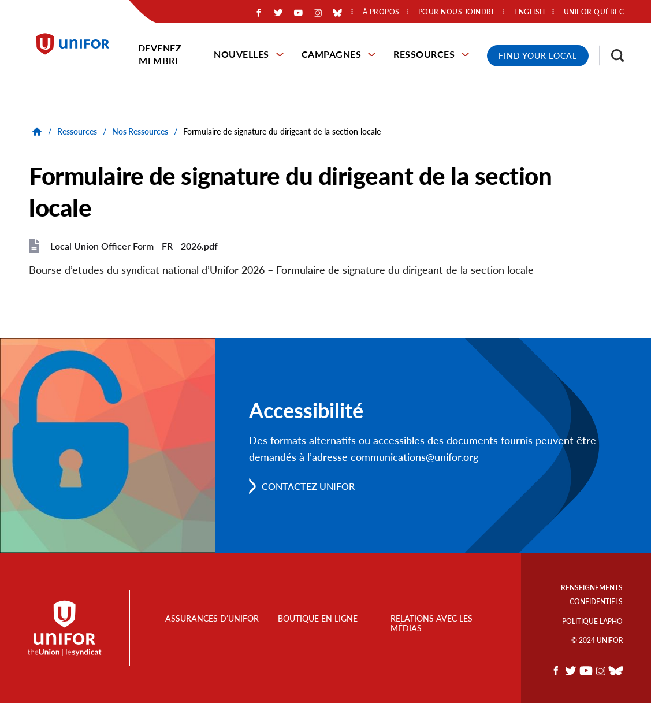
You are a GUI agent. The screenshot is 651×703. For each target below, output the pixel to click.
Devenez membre (160, 54)
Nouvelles (241, 54)
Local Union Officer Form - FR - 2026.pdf (134, 245)
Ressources (424, 54)
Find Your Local (538, 56)
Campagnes (332, 54)
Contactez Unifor (308, 486)
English (529, 12)
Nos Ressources (140, 131)
